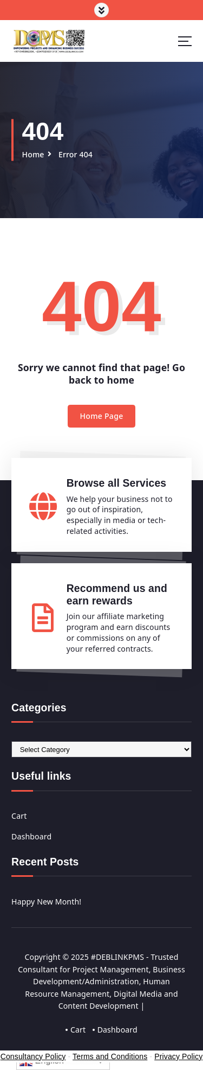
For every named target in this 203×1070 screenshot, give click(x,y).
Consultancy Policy (33, 1056)
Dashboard (31, 836)
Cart (19, 816)
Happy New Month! (46, 901)
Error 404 (75, 154)
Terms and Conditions (110, 1056)
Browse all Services (117, 483)
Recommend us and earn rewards (117, 594)
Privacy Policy (178, 1056)
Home (33, 154)
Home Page (101, 416)
